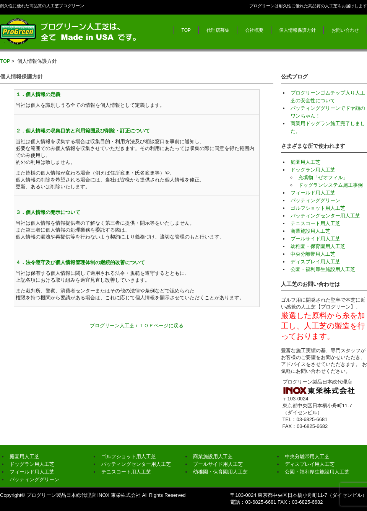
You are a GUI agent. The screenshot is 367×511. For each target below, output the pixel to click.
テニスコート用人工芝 (315, 223)
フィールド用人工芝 (313, 193)
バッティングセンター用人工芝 (325, 216)
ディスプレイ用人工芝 (315, 261)
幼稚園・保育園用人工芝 (318, 246)
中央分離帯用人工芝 (313, 254)
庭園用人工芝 (305, 162)
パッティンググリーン (315, 200)
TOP (186, 30)
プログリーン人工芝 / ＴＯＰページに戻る (137, 325)
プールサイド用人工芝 (315, 239)
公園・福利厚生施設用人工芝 (323, 269)
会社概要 (254, 30)
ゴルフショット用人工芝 (318, 208)
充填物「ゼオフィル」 (323, 177)
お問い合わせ (345, 30)
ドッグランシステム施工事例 (330, 185)
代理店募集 (217, 30)
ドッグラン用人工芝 (313, 170)
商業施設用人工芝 (310, 231)
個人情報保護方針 (297, 30)
